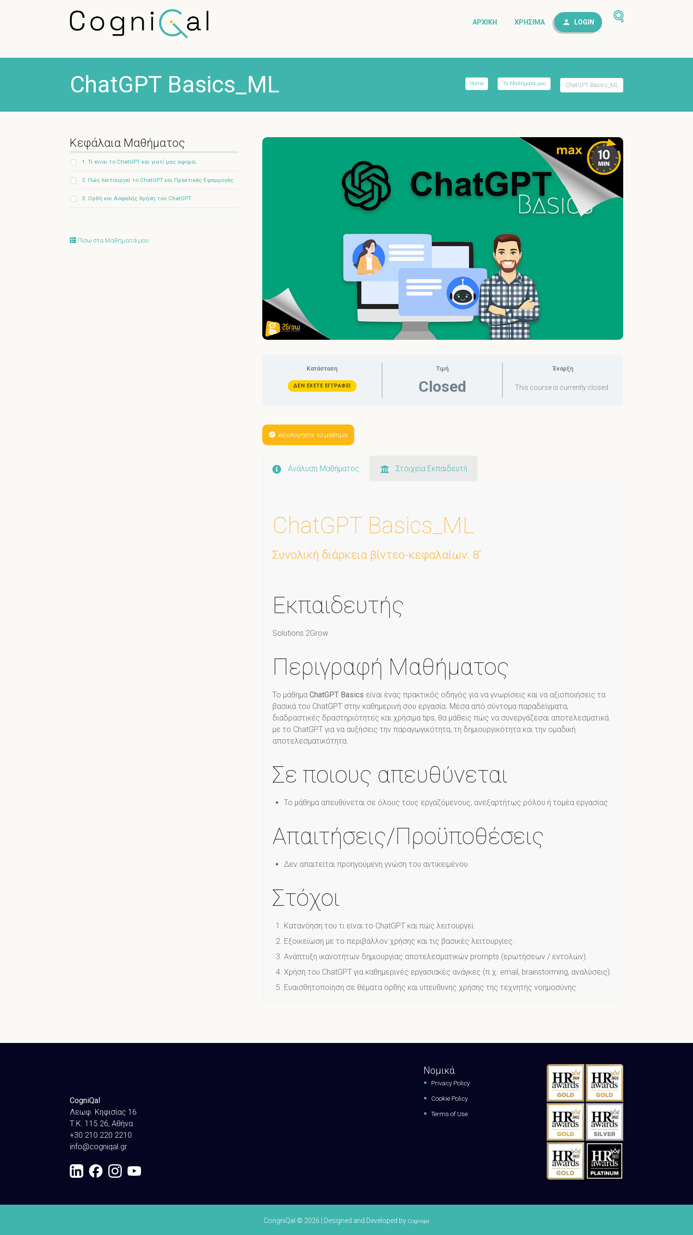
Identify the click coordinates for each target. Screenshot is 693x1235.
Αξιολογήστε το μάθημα (315, 432)
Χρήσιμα (529, 24)
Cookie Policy (445, 1096)
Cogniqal (418, 1219)
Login (584, 24)
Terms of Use (444, 1112)
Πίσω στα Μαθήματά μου (117, 253)
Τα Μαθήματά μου (522, 85)
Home (470, 85)
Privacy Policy (446, 1081)
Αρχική (485, 24)
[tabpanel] (442, 711)
